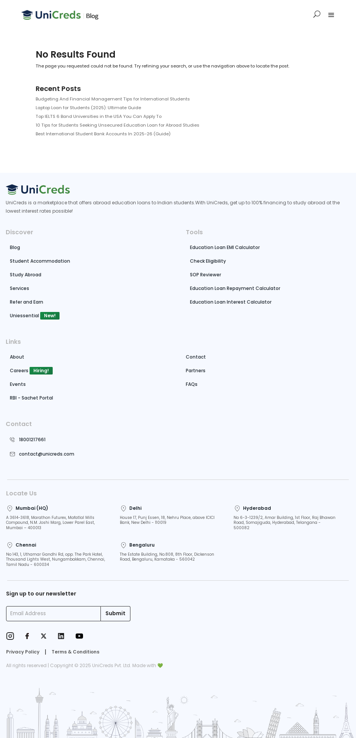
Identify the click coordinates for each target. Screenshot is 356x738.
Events (18, 384)
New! (50, 315)
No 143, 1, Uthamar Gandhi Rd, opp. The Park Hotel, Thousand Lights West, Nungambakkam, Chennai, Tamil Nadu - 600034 (55, 559)
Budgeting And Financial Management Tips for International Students (113, 99)
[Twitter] (44, 637)
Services (19, 288)
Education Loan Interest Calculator (230, 302)
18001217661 (32, 439)
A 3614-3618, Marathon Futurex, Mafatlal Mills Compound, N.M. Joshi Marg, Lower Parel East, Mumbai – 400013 (50, 523)
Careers (19, 370)
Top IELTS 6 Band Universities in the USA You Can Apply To (99, 116)
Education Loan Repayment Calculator (235, 288)
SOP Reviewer (205, 274)
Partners (195, 370)
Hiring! (41, 370)
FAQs (192, 384)
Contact (196, 357)
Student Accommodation (40, 261)
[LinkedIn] (61, 637)
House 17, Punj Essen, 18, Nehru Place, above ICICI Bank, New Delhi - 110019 (167, 520)
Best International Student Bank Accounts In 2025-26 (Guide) (103, 134)
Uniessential (24, 315)
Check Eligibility (208, 261)
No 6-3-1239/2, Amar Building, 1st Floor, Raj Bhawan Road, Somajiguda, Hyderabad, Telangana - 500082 (285, 523)
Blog (15, 247)
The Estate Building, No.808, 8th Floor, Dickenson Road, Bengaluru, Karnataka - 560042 (167, 557)
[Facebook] (27, 637)
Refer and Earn (26, 302)
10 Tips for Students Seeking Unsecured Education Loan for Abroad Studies (117, 125)
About (17, 357)
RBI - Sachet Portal (31, 398)
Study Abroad (25, 274)
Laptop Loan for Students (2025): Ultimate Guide (88, 108)
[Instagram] (10, 637)
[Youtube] (79, 637)
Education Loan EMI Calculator (225, 247)
